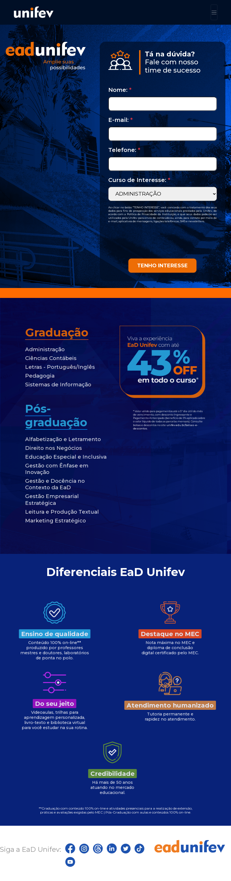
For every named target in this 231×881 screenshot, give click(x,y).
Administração (34, 349)
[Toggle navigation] (214, 12)
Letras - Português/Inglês (49, 367)
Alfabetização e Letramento (52, 439)
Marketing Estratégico (44, 520)
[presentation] (151, 241)
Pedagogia (29, 375)
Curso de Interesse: (139, 180)
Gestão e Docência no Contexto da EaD (44, 484)
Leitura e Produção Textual (51, 512)
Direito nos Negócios (42, 448)
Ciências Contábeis (40, 358)
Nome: (119, 89)
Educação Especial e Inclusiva (55, 457)
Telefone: (124, 150)
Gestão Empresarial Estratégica (41, 499)
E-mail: (120, 120)
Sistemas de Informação (47, 384)
